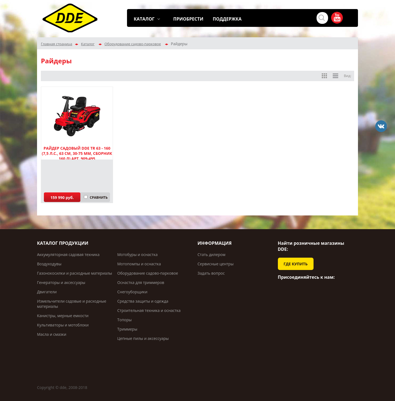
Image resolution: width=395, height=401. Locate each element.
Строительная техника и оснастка (149, 310)
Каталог (87, 43)
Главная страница (56, 43)
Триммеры (127, 329)
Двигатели (47, 291)
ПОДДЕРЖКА (227, 19)
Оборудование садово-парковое (133, 43)
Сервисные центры (215, 263)
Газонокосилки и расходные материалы (74, 273)
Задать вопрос (211, 273)
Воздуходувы (49, 263)
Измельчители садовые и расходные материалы (71, 303)
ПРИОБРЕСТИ (188, 19)
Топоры (124, 319)
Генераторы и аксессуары (61, 282)
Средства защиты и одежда (142, 301)
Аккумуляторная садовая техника (68, 254)
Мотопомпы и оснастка (139, 263)
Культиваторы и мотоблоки (63, 325)
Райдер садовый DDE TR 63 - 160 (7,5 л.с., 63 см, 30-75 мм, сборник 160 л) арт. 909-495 (77, 153)
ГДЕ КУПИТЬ (296, 263)
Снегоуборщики (132, 291)
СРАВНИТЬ (99, 197)
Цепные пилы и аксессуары (143, 338)
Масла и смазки (51, 334)
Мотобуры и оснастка (137, 254)
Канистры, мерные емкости (63, 315)
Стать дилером (211, 254)
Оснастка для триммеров (140, 282)
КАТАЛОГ (144, 19)
